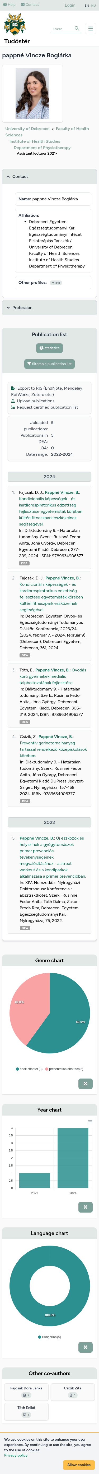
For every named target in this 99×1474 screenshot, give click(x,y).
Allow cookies (79, 1465)
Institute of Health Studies (35, 141)
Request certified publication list (44, 407)
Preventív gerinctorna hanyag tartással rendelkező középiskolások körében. (53, 749)
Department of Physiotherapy (42, 147)
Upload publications (32, 400)
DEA (24, 563)
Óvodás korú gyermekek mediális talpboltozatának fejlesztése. (53, 676)
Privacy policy (16, 1455)
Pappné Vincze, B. (62, 492)
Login (70, 5)
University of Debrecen (27, 128)
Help (9, 4)
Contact (30, 4)
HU (93, 5)
